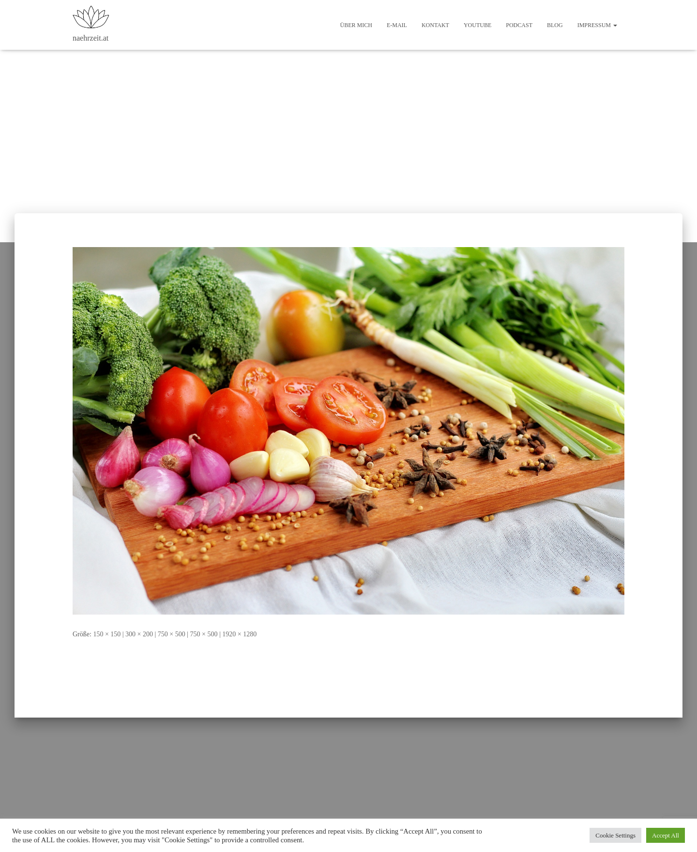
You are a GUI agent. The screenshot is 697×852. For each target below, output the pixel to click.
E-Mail (397, 25)
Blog (555, 25)
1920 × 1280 (239, 634)
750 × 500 (171, 634)
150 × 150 (107, 634)
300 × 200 (139, 634)
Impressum (597, 25)
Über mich (356, 25)
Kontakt (435, 25)
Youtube (477, 25)
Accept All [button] (665, 835)
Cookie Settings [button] (615, 835)
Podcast (519, 25)
